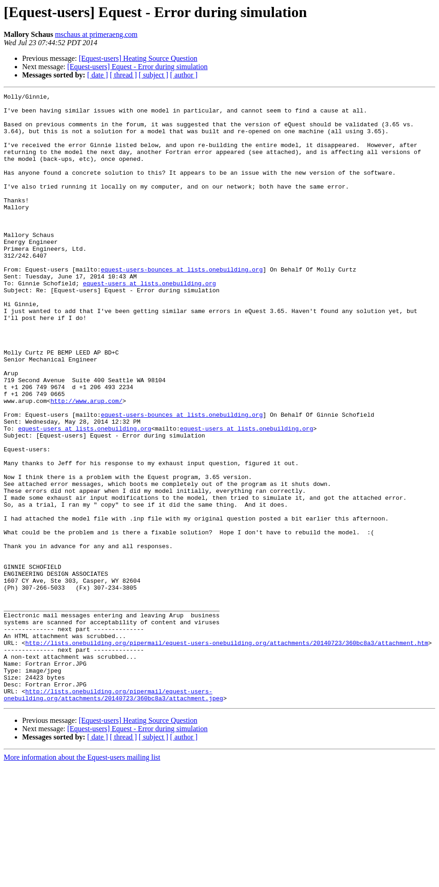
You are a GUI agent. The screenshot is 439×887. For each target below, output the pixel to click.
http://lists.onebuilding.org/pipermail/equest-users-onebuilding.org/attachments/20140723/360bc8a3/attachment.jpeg (113, 815)
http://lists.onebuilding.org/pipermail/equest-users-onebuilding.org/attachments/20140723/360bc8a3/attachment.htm (226, 753)
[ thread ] (123, 75)
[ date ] (97, 75)
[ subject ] (153, 75)
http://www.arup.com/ (86, 463)
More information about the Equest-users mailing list (82, 879)
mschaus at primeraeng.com (96, 34)
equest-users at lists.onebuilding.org (149, 322)
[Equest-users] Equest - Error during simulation (137, 67)
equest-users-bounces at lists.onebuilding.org (182, 305)
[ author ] (184, 75)
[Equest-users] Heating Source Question (138, 58)
